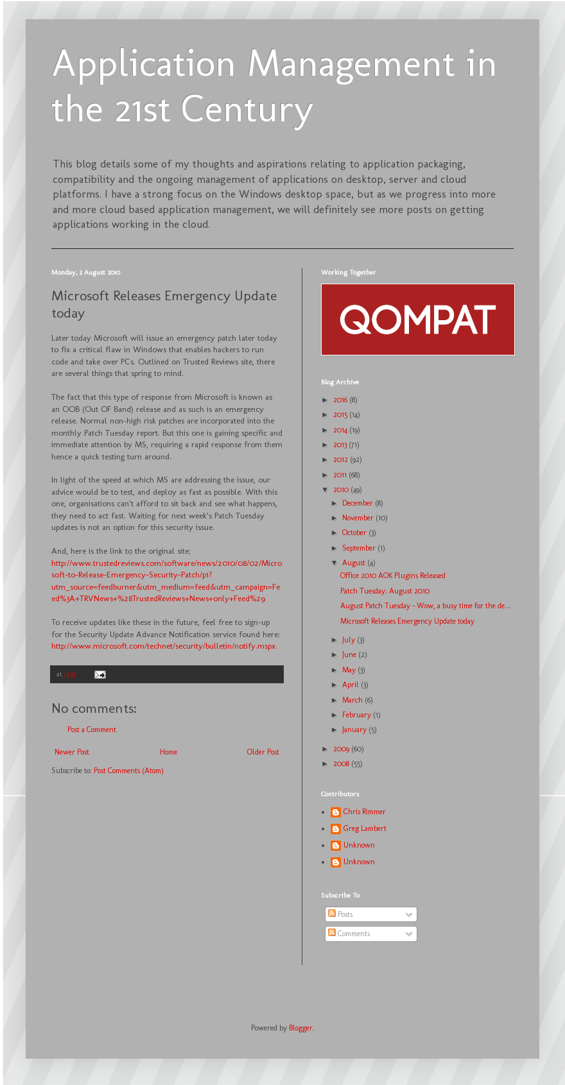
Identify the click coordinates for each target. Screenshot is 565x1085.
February (357, 714)
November (359, 517)
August (354, 562)
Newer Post (72, 752)
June (350, 654)
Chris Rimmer (364, 811)
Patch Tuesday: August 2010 (385, 590)
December (358, 503)
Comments (349, 933)
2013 (341, 444)
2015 (341, 414)
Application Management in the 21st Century (274, 85)
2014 (341, 429)
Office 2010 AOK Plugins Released (393, 575)
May (350, 669)
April (351, 684)
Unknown (359, 845)
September (360, 547)
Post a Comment (91, 729)
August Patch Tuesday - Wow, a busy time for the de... (425, 605)
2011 (341, 474)
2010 (342, 489)
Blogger (301, 1027)
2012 (341, 459)
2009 (342, 748)
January (355, 729)
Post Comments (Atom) (129, 770)
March (353, 700)
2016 (341, 399)
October (355, 532)
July (349, 639)
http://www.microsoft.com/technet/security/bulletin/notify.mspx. (164, 646)
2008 (342, 763)
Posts (340, 914)
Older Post (263, 752)
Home (168, 752)
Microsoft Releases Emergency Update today (407, 621)
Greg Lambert (365, 828)
